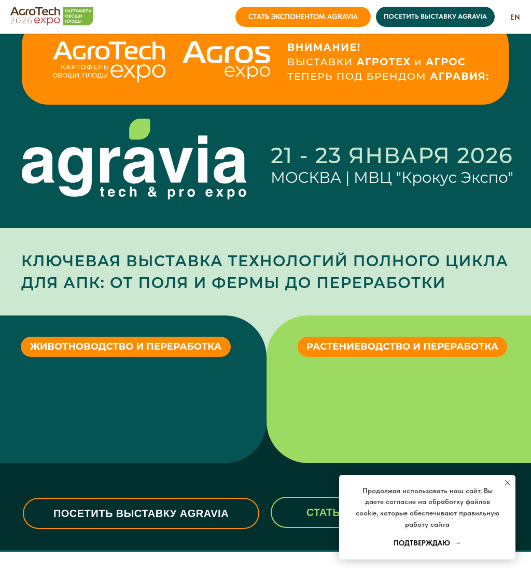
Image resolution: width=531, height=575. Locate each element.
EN (515, 17)
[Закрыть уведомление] (507, 483)
